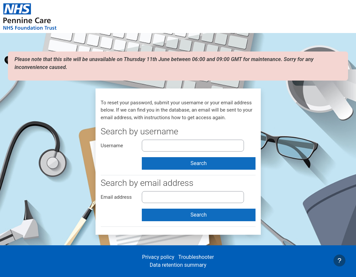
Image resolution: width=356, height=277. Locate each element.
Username (112, 146)
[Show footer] (339, 260)
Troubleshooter (196, 257)
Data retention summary (178, 265)
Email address (116, 197)
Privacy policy (159, 257)
